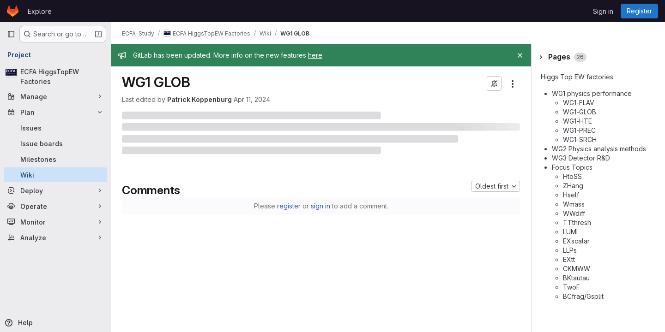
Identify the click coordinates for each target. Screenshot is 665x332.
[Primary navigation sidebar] (11, 34)
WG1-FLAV (578, 103)
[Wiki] (55, 174)
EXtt (569, 259)
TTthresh (577, 222)
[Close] (520, 55)
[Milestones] (55, 159)
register (289, 206)
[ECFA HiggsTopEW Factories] (55, 76)
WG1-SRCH (580, 139)
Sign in (603, 11)
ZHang (573, 186)
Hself (571, 195)
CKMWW (576, 269)
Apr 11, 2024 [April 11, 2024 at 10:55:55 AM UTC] (252, 99)
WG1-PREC (579, 130)
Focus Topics (572, 167)
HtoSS (572, 176)
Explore (40, 11)
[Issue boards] (55, 143)
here (315, 55)
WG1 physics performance (592, 93)
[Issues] (55, 127)
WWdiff (574, 213)
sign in (320, 206)
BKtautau (576, 278)
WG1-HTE (577, 121)
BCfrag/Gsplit (583, 296)
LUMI (570, 232)
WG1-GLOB (579, 112)
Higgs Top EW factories (577, 77)
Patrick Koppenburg (199, 99)
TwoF (571, 287)
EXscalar (576, 241)
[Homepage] (12, 11)
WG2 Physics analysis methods (599, 149)
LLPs (570, 250)
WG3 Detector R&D (581, 158)
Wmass (574, 204)
